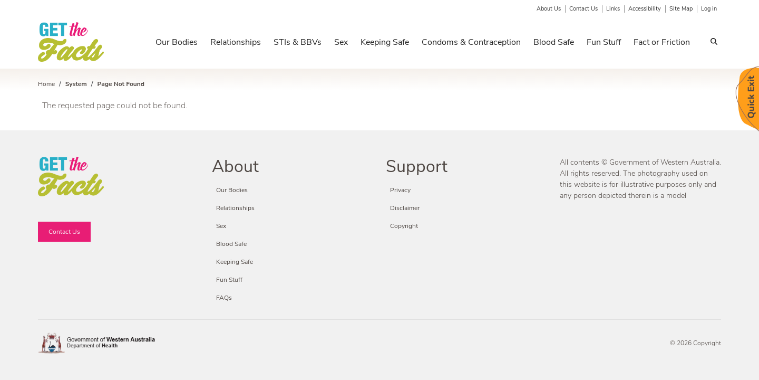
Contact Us (583, 9)
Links (613, 9)
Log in (709, 9)
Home (46, 84)
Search (714, 43)
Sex (341, 42)
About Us (549, 9)
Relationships (235, 42)
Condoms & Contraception (471, 42)
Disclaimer (405, 208)
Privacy (400, 190)
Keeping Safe (385, 42)
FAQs (224, 297)
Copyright (404, 226)
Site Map (681, 9)
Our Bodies (176, 42)
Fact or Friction (662, 42)
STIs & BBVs (298, 42)
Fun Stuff (604, 42)
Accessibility (644, 9)
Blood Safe (553, 42)
